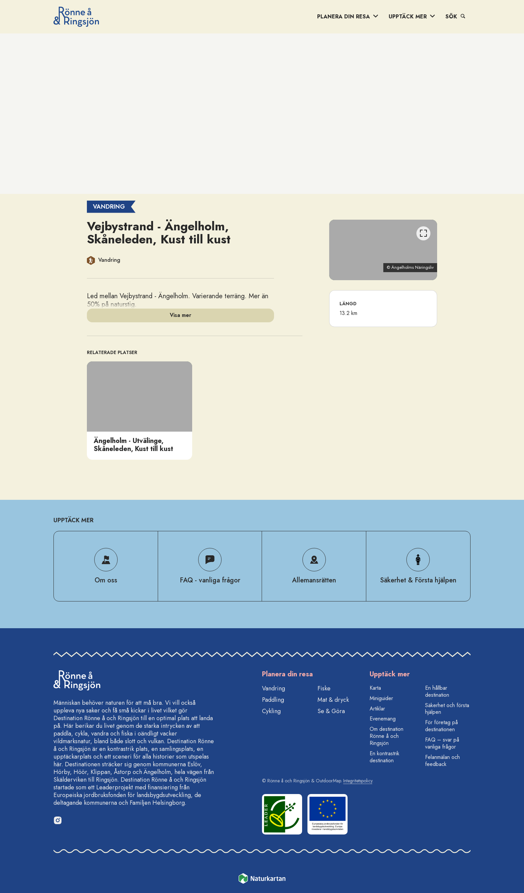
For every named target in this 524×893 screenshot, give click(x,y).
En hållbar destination (437, 691)
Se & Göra (331, 711)
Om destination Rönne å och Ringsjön (386, 736)
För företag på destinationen (441, 725)
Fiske (324, 688)
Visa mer (180, 315)
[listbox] (194, 410)
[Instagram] (57, 820)
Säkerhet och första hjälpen (447, 708)
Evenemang (383, 718)
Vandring (273, 688)
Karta (375, 688)
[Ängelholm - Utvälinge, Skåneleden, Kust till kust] (139, 410)
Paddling (273, 699)
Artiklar (377, 708)
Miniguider (381, 698)
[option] (139, 410)
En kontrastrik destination (384, 757)
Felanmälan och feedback (442, 760)
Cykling (271, 711)
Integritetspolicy (357, 780)
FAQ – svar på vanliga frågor (442, 743)
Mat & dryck (333, 699)
